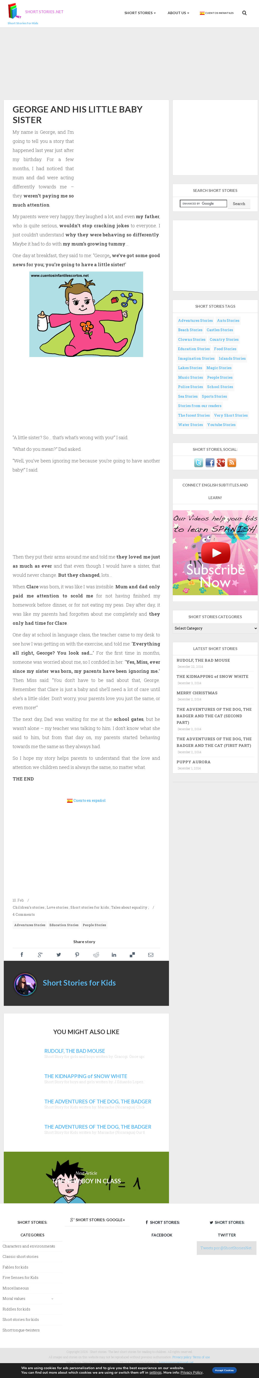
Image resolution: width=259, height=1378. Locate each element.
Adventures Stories (29, 925)
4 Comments (24, 914)
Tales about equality (129, 907)
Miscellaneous (16, 1288)
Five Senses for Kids (20, 1277)
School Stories (220, 386)
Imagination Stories (196, 358)
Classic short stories (20, 1256)
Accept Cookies (220, 1368)
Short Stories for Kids (79, 982)
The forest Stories (194, 415)
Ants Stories (228, 320)
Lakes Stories (190, 367)
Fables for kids (15, 1267)
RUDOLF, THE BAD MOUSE (203, 660)
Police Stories (190, 386)
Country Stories (224, 339)
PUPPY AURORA (194, 761)
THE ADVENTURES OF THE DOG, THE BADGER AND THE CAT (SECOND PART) (214, 716)
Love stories (57, 907)
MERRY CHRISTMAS (197, 692)
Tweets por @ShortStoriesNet (226, 1248)
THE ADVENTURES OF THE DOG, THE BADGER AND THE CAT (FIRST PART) (214, 742)
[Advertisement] (129, 62)
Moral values (14, 1298)
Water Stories (190, 424)
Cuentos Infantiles (216, 13)
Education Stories (64, 925)
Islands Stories (232, 358)
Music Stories (190, 377)
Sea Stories (188, 396)
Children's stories (28, 907)
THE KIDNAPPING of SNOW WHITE (212, 676)
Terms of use (201, 1357)
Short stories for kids (89, 907)
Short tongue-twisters (21, 1330)
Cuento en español (89, 800)
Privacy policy (181, 1357)
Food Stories (225, 348)
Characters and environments (29, 1246)
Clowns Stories (191, 339)
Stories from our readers (199, 405)
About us (178, 13)
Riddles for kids (16, 1309)
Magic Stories (218, 367)
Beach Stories (190, 329)
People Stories (94, 925)
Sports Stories (214, 396)
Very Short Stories (231, 415)
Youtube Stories (221, 424)
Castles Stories (220, 329)
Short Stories (140, 13)
